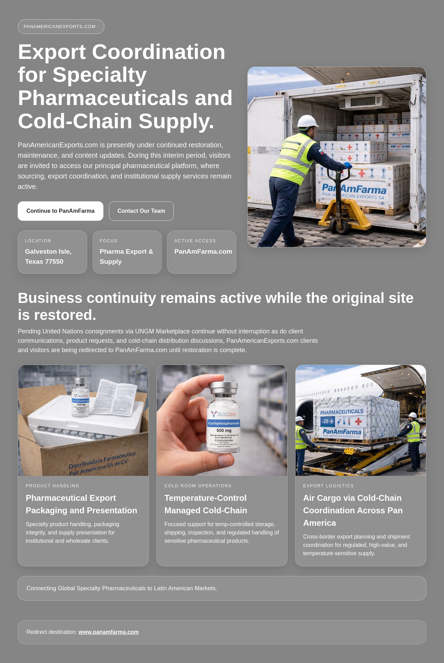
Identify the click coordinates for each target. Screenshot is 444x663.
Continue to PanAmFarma (60, 211)
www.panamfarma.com (109, 632)
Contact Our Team (141, 211)
